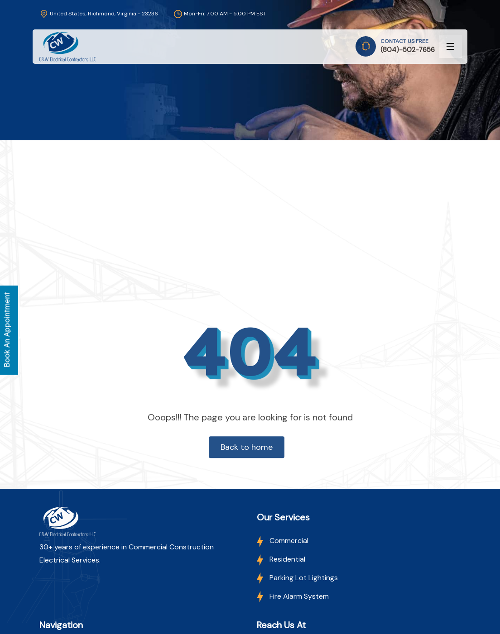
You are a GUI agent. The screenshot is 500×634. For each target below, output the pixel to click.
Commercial (282, 540)
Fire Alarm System (293, 596)
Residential (281, 559)
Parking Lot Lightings (297, 577)
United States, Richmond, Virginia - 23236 (98, 13)
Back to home (247, 447)
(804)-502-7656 (407, 49)
